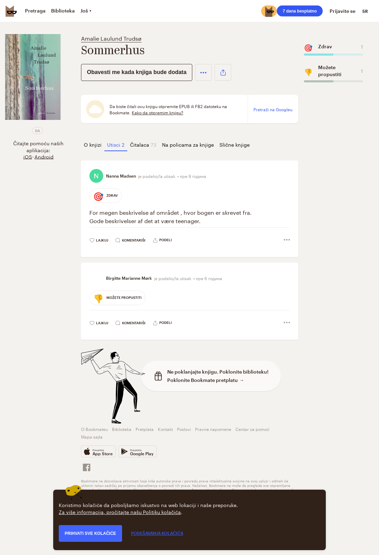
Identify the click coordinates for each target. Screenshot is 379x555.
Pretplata (145, 428)
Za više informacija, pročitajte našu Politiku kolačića (120, 511)
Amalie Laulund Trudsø (111, 37)
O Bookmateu (94, 428)
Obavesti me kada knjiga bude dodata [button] (136, 72)
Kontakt (165, 428)
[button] (203, 72)
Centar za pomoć (252, 428)
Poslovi (184, 428)
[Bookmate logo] (11, 11)
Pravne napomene (213, 428)
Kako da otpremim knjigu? (157, 112)
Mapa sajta (92, 436)
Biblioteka (121, 428)
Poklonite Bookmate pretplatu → (205, 380)
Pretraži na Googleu (272, 109)
